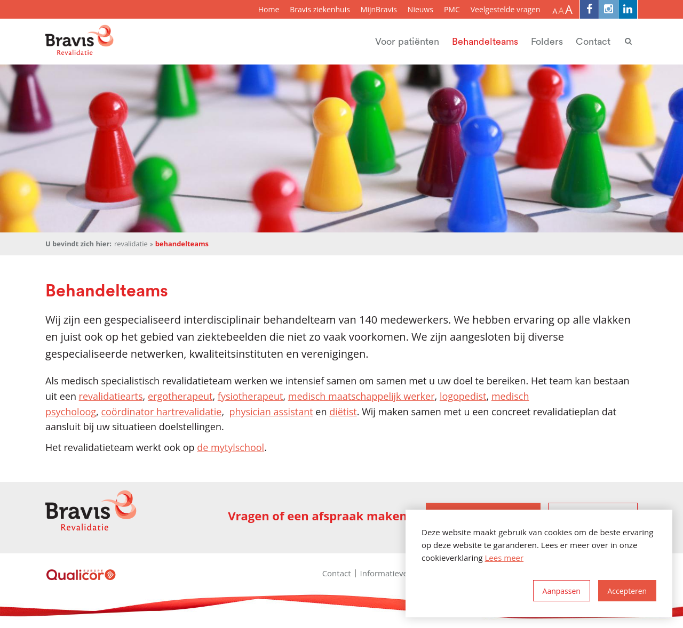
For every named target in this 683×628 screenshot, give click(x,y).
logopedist (463, 396)
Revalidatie (131, 243)
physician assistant (271, 411)
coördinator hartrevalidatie (161, 411)
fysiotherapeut (250, 396)
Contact (593, 41)
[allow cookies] (627, 590)
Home (269, 9)
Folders (547, 41)
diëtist (343, 411)
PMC (452, 9)
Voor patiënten (407, 41)
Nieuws (420, 9)
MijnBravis (379, 9)
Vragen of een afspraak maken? (320, 516)
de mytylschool (230, 447)
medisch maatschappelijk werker (361, 396)
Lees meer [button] (504, 557)
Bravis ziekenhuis (320, 9)
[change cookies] (561, 590)
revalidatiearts (111, 396)
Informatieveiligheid (397, 573)
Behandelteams (485, 41)
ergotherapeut (180, 396)
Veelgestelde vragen (506, 9)
